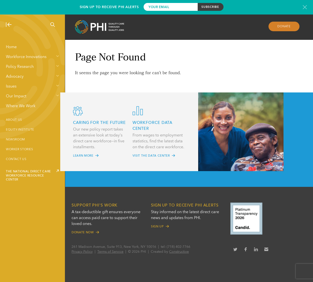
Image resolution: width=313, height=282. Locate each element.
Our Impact (16, 96)
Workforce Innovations (26, 57)
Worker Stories (19, 149)
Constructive (183, 251)
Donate (282, 27)
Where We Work (20, 106)
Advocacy (15, 77)
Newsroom (15, 139)
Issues (11, 87)
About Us (14, 120)
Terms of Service (114, 251)
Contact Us (16, 159)
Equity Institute (20, 129)
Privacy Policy (85, 251)
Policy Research (20, 67)
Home (11, 47)
